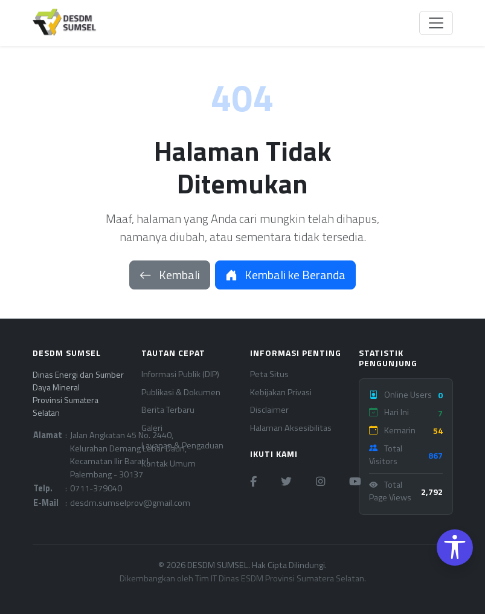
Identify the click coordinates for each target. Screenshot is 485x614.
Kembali (170, 274)
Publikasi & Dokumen (180, 392)
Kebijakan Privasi (281, 392)
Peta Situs (269, 374)
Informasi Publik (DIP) (180, 374)
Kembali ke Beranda (285, 274)
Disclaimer (269, 410)
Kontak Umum (168, 463)
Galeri (151, 428)
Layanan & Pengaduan (182, 445)
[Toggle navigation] (436, 23)
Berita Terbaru (167, 410)
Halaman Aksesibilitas (291, 428)
